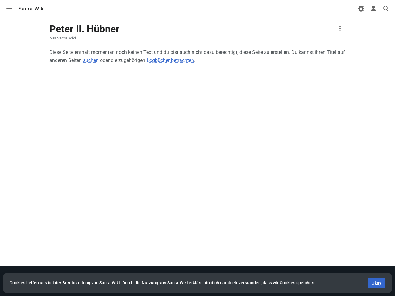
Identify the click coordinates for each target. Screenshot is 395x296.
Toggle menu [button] (9, 8)
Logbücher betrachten (170, 60)
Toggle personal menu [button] (373, 8)
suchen (91, 60)
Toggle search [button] (386, 8)
